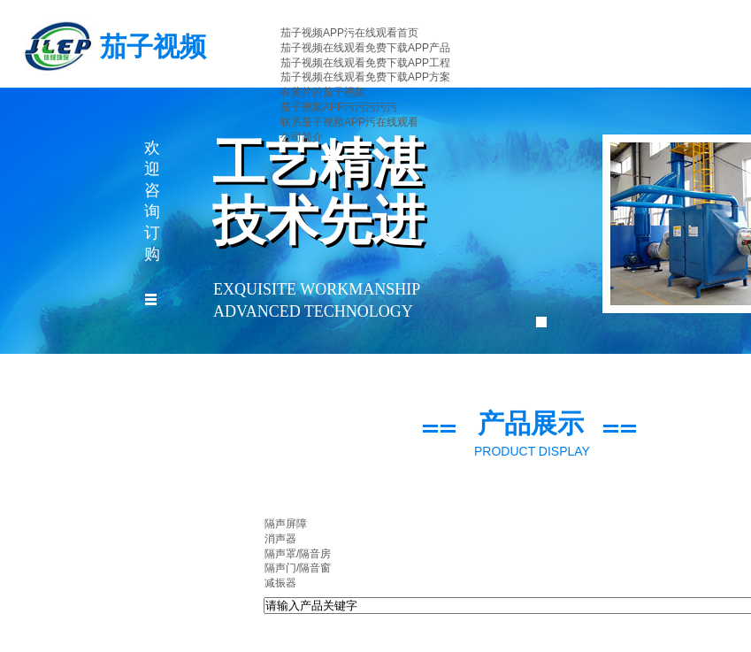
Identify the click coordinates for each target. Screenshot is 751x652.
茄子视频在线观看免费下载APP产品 (365, 48)
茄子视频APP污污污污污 (338, 107)
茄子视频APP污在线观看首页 (349, 33)
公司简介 (301, 137)
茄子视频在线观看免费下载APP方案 (365, 77)
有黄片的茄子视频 (322, 92)
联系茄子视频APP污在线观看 (349, 122)
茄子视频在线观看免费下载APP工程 (365, 63)
